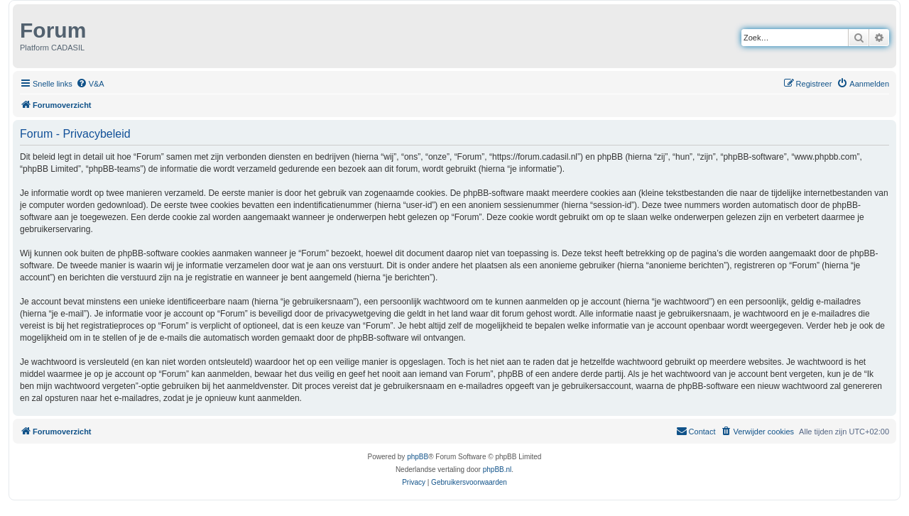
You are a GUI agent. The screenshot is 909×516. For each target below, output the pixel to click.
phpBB (417, 457)
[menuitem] (90, 83)
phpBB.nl (497, 469)
